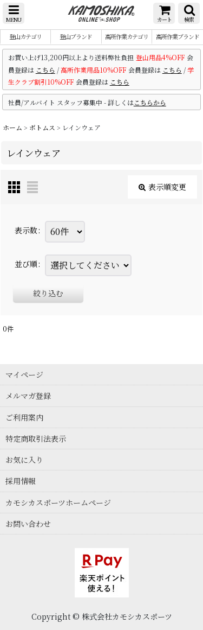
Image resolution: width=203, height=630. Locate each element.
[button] (13, 13)
